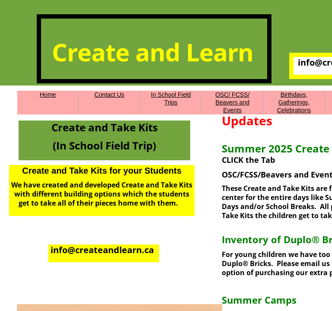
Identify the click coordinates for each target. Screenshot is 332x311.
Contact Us (109, 94)
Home (48, 94)
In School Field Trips (171, 98)
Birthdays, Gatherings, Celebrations (294, 102)
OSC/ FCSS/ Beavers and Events (232, 102)
